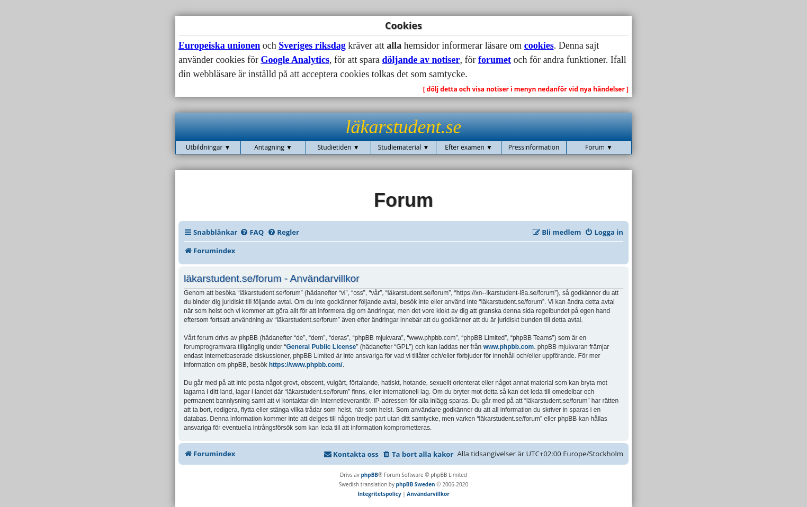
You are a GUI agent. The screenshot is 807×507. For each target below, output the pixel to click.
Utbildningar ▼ (208, 147)
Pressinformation (534, 147)
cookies (539, 45)
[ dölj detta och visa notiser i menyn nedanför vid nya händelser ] (526, 89)
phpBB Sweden (415, 484)
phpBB (369, 474)
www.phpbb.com (508, 347)
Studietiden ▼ (338, 147)
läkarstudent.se (404, 126)
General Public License (321, 347)
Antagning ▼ (273, 147)
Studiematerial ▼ (403, 147)
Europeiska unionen (219, 45)
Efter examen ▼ (468, 147)
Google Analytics (295, 59)
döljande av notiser (421, 59)
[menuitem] (252, 232)
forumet (494, 59)
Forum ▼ (599, 147)
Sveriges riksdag (312, 45)
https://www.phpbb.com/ (306, 364)
